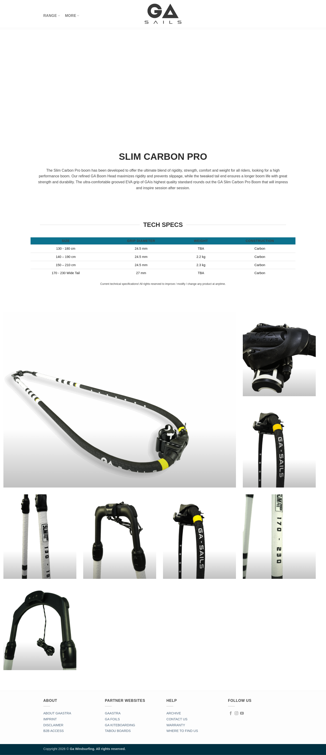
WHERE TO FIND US (182, 731)
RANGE (51, 15)
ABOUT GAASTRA (57, 713)
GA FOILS (112, 719)
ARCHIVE (173, 713)
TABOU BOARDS (118, 731)
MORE (72, 15)
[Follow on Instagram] (236, 713)
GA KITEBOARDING (120, 725)
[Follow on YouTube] (242, 713)
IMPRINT (50, 719)
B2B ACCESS (53, 731)
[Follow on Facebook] (231, 713)
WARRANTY (175, 725)
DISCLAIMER (53, 725)
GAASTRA (113, 713)
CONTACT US (176, 719)
